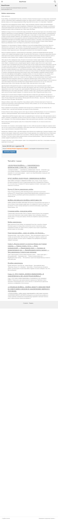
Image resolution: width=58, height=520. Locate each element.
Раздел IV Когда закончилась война (20, 189)
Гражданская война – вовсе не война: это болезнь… (26, 233)
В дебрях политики (6, 518)
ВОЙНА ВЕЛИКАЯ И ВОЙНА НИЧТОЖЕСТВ (25, 200)
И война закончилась (15, 263)
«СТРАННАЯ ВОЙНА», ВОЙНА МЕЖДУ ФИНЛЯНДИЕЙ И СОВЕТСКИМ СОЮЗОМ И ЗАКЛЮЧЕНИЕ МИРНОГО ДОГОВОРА (29, 289)
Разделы (31, 303)
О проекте (25, 303)
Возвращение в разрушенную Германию (47, 518)
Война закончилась (15, 222)
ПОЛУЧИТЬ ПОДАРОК (9, 151)
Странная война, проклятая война (20, 211)
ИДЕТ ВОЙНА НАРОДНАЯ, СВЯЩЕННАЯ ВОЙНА (27, 178)
